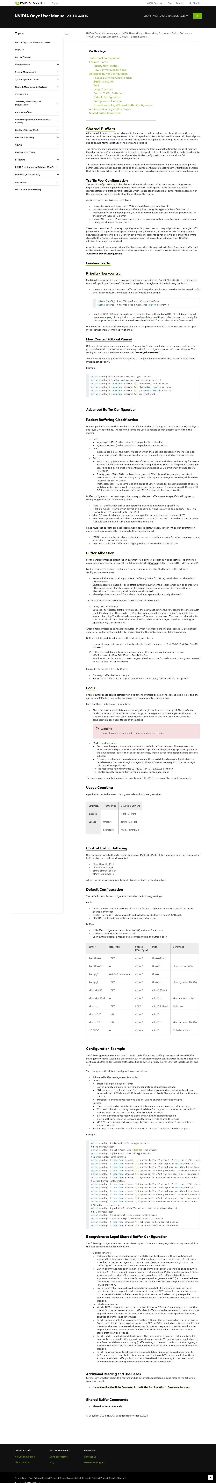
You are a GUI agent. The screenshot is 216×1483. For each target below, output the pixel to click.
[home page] (23, 3)
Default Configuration (107, 97)
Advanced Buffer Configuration (108, 73)
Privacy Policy (21, 1470)
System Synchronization (26, 79)
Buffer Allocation (104, 81)
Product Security (108, 1470)
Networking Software (157, 33)
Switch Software (181, 33)
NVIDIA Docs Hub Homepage (102, 33)
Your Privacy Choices (39, 1470)
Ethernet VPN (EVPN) (25, 152)
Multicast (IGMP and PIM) (27, 174)
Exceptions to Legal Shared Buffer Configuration (123, 105)
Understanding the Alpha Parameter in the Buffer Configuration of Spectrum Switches (141, 1379)
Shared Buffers (139, 36)
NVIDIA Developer (153, 3)
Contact (122, 1470)
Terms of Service (58, 1470)
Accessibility (74, 1470)
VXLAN (18, 145)
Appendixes (20, 182)
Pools (97, 85)
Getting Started (22, 57)
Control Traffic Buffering (108, 93)
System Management (25, 72)
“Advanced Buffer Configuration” (104, 253)
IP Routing (20, 159)
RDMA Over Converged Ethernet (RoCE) (34, 167)
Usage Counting (103, 89)
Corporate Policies (90, 1470)
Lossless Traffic (98, 62)
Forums (178, 3)
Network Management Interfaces (31, 87)
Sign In (196, 3)
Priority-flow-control (106, 66)
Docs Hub (39, 3)
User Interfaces (22, 64)
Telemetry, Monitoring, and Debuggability (28, 103)
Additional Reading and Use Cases (110, 109)
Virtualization (21, 94)
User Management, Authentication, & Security (33, 121)
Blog (168, 3)
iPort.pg (153, 560)
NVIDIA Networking (131, 33)
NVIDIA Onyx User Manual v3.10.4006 (107, 36)
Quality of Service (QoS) (27, 130)
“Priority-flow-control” (147, 351)
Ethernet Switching (24, 137)
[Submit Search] (197, 16)
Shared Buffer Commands (105, 113)
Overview (19, 49)
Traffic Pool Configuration (104, 58)
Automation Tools (23, 112)
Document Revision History (28, 189)
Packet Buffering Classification (113, 77)
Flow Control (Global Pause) (110, 69)
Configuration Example (108, 101)
